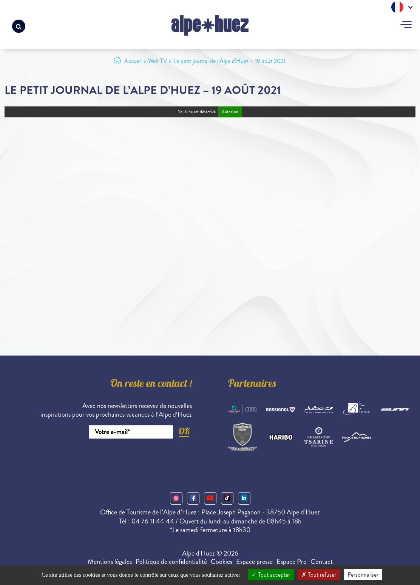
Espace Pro (291, 562)
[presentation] (134, 459)
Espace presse (254, 562)
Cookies (221, 562)
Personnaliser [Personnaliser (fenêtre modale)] (362, 574)
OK (184, 431)
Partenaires (252, 384)
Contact (321, 562)
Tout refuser (318, 574)
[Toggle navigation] (406, 25)
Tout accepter (271, 574)
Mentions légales (110, 562)
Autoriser (230, 112)
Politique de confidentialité (171, 562)
